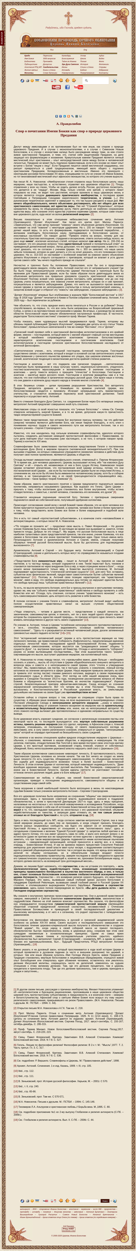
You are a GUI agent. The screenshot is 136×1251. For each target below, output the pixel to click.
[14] (62, 633)
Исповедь (66, 70)
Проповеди (47, 61)
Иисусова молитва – (63, 1212)
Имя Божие (29, 59)
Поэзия (83, 61)
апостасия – (74, 1209)
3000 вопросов (49, 59)
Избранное (103, 70)
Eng (85, 50)
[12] (89, 582)
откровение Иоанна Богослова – (53, 1209)
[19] (35, 944)
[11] (34, 577)
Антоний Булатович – (96, 1212)
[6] (114, 492)
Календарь (66, 56)
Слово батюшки (50, 73)
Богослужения (68, 59)
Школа (83, 59)
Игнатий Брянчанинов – (105, 1215)
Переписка (47, 56)
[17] (83, 772)
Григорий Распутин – (49, 1215)
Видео (101, 59)
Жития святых (31, 70)
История (84, 64)
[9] (90, 561)
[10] (92, 572)
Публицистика (30, 64)
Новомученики (68, 73)
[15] (68, 633)
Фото (101, 61)
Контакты (103, 73)
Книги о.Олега (49, 70)
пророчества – (110, 1209)
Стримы (102, 67)
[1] (112, 184)
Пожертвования (87, 73)
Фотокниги (104, 64)
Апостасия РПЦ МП (33, 67)
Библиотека (29, 61)
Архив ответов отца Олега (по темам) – (60, 1217)
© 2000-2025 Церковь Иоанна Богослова (68, 1236)
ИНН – (35, 1209)
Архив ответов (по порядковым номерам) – (98, 1217)
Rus (51, 50)
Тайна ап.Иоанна (69, 61)
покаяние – (48, 1212)
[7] (32, 545)
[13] (86, 620)
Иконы (64, 67)
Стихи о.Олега (86, 67)
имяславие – (79, 1212)
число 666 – (98, 1209)
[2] (92, 214)
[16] (116, 748)
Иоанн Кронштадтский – (31, 1217)
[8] (36, 556)
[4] (102, 380)
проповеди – (25, 1212)
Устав (83, 56)
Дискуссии (47, 64)
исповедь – (37, 1212)
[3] (120, 290)
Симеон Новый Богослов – (77, 1215)
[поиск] (95, 80)
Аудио (101, 56)
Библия (83, 70)
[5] (71, 479)
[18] (92, 815)
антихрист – (26, 1209)
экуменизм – (86, 1209)
